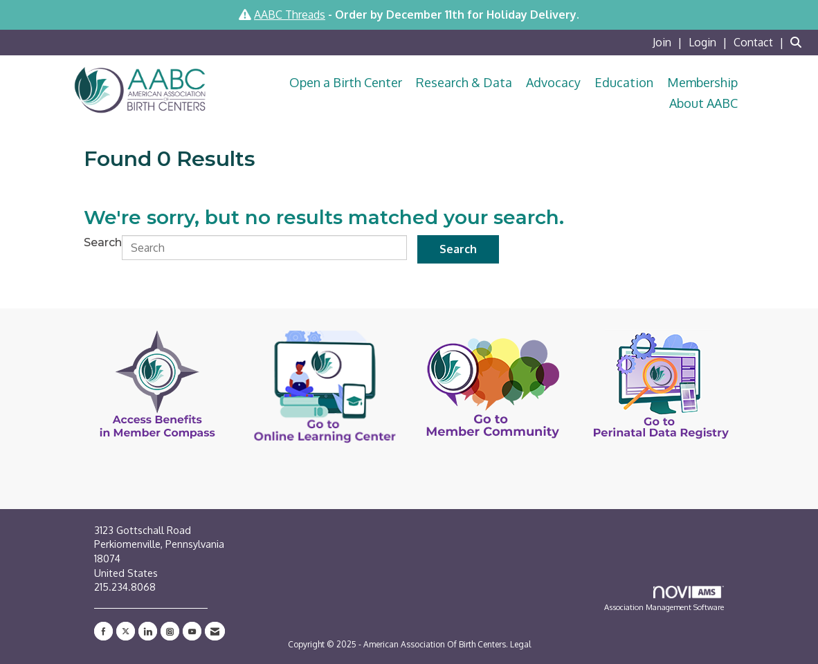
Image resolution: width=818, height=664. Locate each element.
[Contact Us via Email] (215, 631)
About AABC (703, 103)
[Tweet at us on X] (125, 631)
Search (103, 242)
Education (623, 82)
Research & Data (464, 82)
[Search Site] (799, 42)
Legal (520, 644)
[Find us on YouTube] (192, 631)
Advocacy (553, 82)
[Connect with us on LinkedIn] (147, 631)
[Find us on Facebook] (103, 631)
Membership (702, 82)
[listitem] (669, 42)
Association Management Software (664, 599)
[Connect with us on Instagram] (170, 631)
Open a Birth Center (345, 82)
